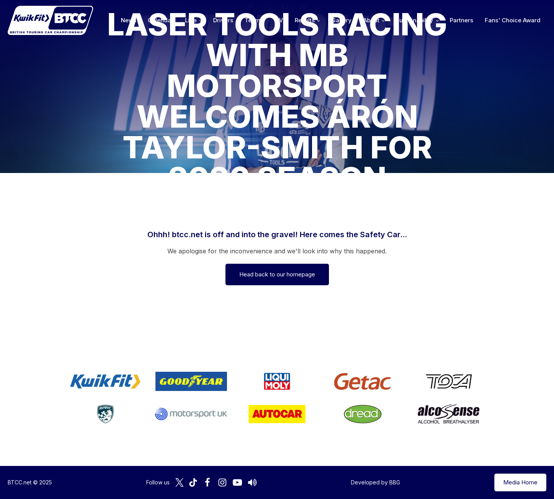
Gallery (341, 20)
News (128, 20)
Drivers (223, 20)
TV (279, 20)
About (371, 20)
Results (305, 20)
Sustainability (414, 20)
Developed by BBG (375, 482)
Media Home (520, 482)
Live (191, 20)
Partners (461, 20)
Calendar (161, 20)
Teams (254, 20)
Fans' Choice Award (513, 20)
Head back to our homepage (277, 274)
